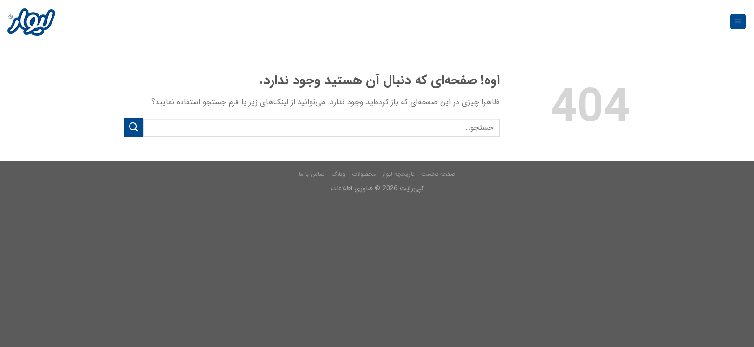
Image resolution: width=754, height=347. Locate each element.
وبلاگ (338, 174)
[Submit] (133, 127)
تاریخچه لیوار (398, 174)
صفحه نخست (438, 174)
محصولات (364, 174)
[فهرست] (738, 22)
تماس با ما (312, 174)
